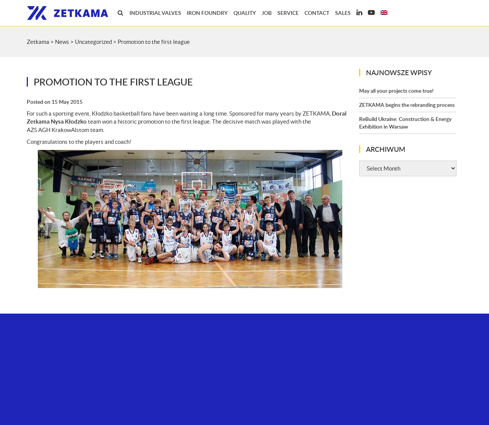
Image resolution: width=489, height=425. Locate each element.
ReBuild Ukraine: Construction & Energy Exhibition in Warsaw (405, 122)
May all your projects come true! (396, 90)
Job (267, 12)
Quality (244, 12)
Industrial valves (155, 12)
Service (288, 12)
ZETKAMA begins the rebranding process (407, 104)
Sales (343, 12)
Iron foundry (207, 12)
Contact (316, 12)
